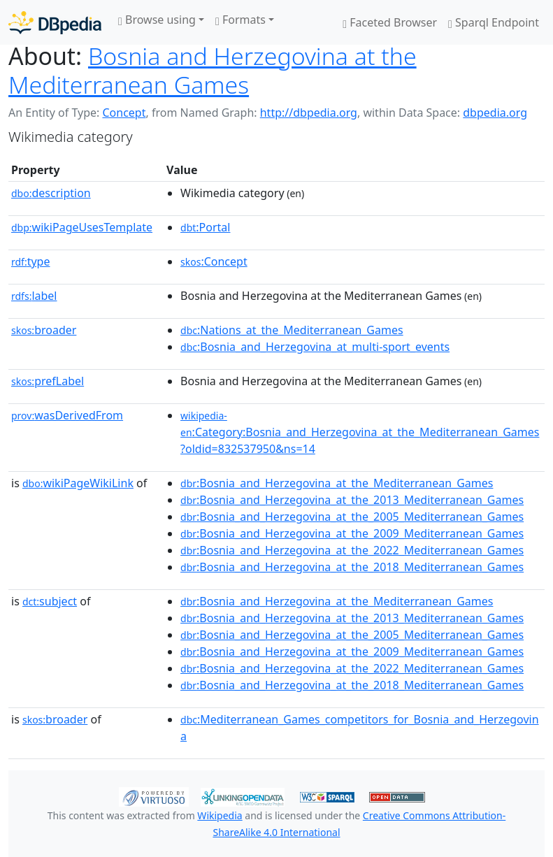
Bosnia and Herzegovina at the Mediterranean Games (212, 70)
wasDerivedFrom (67, 415)
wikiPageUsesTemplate (81, 227)
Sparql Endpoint (493, 22)
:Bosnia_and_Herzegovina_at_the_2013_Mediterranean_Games (352, 499)
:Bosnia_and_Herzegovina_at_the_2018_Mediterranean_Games (352, 567)
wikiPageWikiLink (78, 483)
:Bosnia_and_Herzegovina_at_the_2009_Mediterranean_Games (352, 533)
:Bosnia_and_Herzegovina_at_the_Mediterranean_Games (336, 483)
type (30, 261)
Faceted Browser (390, 22)
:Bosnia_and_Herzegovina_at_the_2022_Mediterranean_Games (352, 550)
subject (49, 601)
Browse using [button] (157, 19)
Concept (123, 112)
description (51, 193)
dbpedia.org (495, 112)
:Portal (205, 227)
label (34, 295)
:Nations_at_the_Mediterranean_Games (291, 330)
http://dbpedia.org (308, 112)
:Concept (213, 261)
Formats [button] (240, 19)
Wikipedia (219, 815)
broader (43, 330)
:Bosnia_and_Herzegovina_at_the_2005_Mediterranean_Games (352, 516)
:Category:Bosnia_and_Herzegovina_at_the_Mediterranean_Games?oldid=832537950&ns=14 (359, 432)
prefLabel (47, 381)
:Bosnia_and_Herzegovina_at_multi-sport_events (315, 346)
